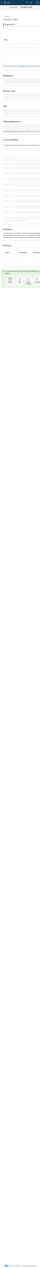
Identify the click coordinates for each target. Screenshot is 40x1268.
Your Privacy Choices (11, 1266)
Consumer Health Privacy (30, 1266)
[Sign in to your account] (37, 2)
